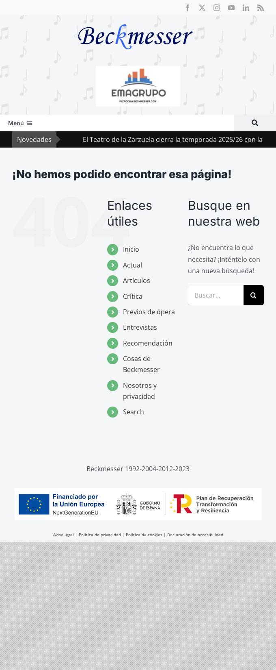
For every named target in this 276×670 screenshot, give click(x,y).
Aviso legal (63, 534)
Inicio (131, 249)
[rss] (260, 7)
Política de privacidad (100, 534)
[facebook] (187, 7)
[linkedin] (246, 7)
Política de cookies (144, 534)
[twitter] (202, 7)
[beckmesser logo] (135, 18)
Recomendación (147, 343)
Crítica (132, 296)
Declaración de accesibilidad (195, 534)
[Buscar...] (216, 295)
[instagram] (216, 7)
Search (133, 411)
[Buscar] (255, 123)
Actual (132, 265)
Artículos (136, 280)
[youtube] (231, 7)
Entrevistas (140, 327)
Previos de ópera (149, 311)
